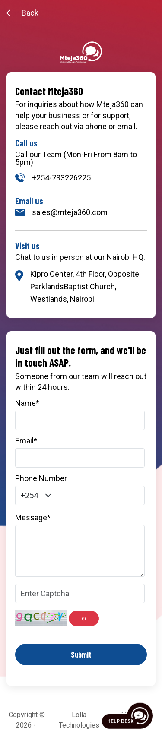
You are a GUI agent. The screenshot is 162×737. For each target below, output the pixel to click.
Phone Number (41, 478)
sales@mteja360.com (61, 212)
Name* (27, 403)
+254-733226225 (53, 178)
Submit (81, 654)
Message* (33, 518)
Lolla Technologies (79, 720)
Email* (26, 441)
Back (22, 13)
